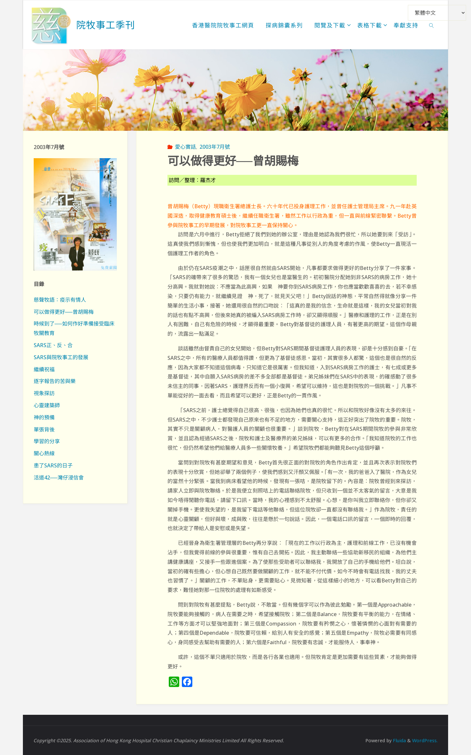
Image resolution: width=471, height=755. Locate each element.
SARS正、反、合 (53, 345)
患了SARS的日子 (53, 465)
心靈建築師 (47, 405)
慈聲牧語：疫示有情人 (60, 299)
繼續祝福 (44, 369)
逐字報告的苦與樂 (55, 381)
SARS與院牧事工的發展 (61, 357)
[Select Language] (437, 13)
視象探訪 (44, 393)
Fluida (399, 740)
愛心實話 (185, 146)
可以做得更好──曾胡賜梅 (64, 311)
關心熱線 (44, 453)
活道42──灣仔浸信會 (59, 477)
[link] (431, 24)
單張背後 (44, 429)
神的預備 (44, 417)
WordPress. (425, 740)
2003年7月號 (215, 146)
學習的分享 (47, 441)
